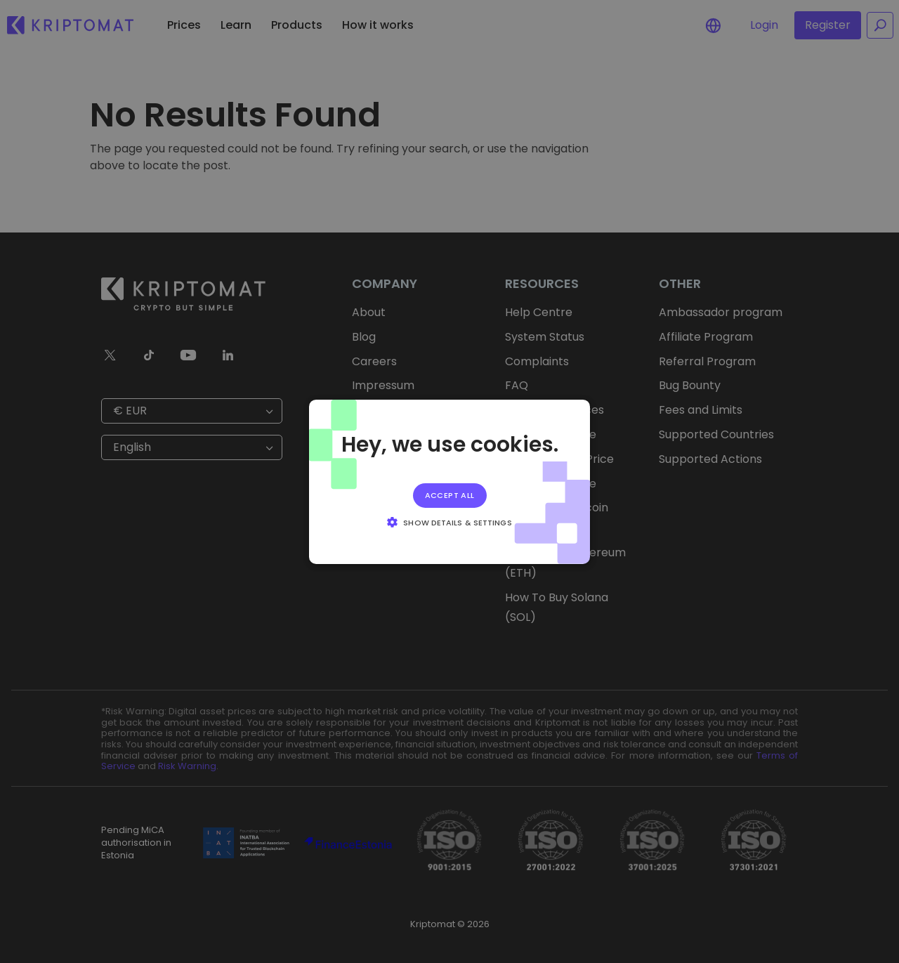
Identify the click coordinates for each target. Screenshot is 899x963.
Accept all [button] (450, 494)
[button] (449, 522)
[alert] (449, 481)
